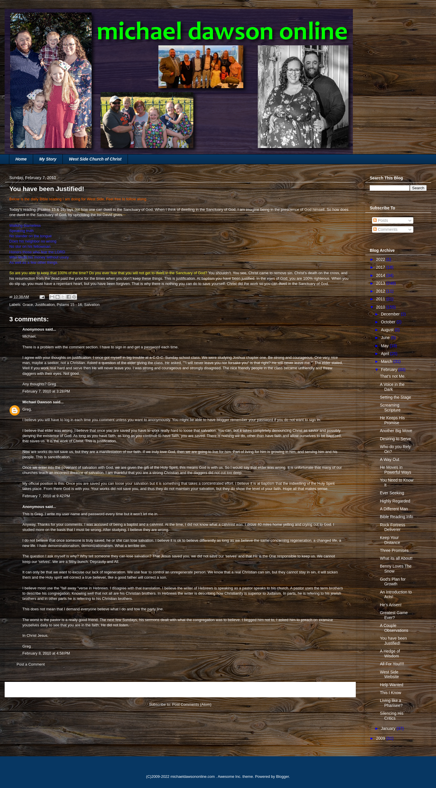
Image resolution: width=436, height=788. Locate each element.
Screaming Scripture (390, 407)
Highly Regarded (395, 501)
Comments (385, 229)
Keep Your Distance (390, 540)
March (387, 361)
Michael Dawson (37, 402)
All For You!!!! (392, 664)
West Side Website (389, 674)
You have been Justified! (393, 641)
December (391, 314)
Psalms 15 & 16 (51, 209)
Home (21, 159)
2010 (381, 307)
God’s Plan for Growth (392, 581)
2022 (381, 259)
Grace (28, 304)
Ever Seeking (392, 493)
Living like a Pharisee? (391, 703)
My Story (47, 159)
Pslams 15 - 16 (69, 304)
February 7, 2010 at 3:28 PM (46, 391)
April (385, 353)
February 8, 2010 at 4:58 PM (46, 653)
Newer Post (21, 689)
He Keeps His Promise (392, 420)
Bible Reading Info (396, 516)
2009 (381, 738)
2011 (381, 299)
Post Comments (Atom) (191, 704)
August (387, 329)
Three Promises (394, 550)
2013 (381, 283)
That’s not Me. (392, 376)
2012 (381, 291)
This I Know (390, 692)
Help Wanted (391, 684)
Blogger (282, 776)
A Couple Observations (394, 628)
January (388, 728)
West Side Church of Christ (95, 159)
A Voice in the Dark (392, 387)
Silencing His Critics (391, 716)
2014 (381, 275)
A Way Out (389, 459)
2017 (381, 267)
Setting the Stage (395, 397)
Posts (380, 220)
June (386, 337)
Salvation (91, 304)
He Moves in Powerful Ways (395, 470)
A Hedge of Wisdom (390, 653)
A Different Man (394, 509)
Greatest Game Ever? (394, 615)
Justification (45, 304)
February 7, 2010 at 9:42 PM (46, 496)
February (389, 369)
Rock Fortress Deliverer (392, 527)
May (385, 345)
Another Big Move (396, 430)
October (388, 322)
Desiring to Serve (395, 438)
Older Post (340, 689)
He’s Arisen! (390, 604)
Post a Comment (31, 664)
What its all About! (396, 558)
